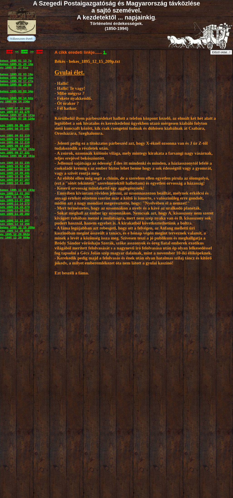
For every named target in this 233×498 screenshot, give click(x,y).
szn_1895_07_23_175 (15, 111)
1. (105, 52)
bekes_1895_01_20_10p (16, 64)
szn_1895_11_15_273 (15, 207)
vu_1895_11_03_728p (15, 196)
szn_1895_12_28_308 (15, 230)
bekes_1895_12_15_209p (17, 227)
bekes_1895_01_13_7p (16, 60)
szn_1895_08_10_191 (15, 128)
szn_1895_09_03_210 (15, 135)
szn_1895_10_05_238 (15, 169)
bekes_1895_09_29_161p (17, 156)
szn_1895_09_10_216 (15, 139)
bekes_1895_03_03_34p (16, 91)
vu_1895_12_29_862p (15, 234)
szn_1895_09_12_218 (15, 142)
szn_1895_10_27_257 (15, 179)
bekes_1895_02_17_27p (16, 81)
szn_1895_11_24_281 (15, 210)
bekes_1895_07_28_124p (17, 118)
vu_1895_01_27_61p (14, 67)
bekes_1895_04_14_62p (16, 98)
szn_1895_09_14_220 (15, 145)
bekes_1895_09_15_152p (17, 149)
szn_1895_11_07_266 (15, 200)
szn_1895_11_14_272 (15, 203)
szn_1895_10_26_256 (15, 176)
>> (32, 51)
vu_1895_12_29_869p (15, 237)
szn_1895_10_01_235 (15, 162)
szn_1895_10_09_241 (15, 173)
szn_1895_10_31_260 (15, 183)
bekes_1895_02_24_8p (16, 84)
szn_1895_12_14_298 (15, 224)
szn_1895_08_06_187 (15, 125)
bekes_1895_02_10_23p (16, 77)
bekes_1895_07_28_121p (17, 115)
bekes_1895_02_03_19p (16, 74)
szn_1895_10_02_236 (15, 166)
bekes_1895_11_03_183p (17, 190)
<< (17, 51)
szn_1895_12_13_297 (15, 220)
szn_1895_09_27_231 (15, 152)
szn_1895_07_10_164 (15, 108)
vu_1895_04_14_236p (15, 101)
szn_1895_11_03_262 (15, 193)
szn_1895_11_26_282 (15, 213)
